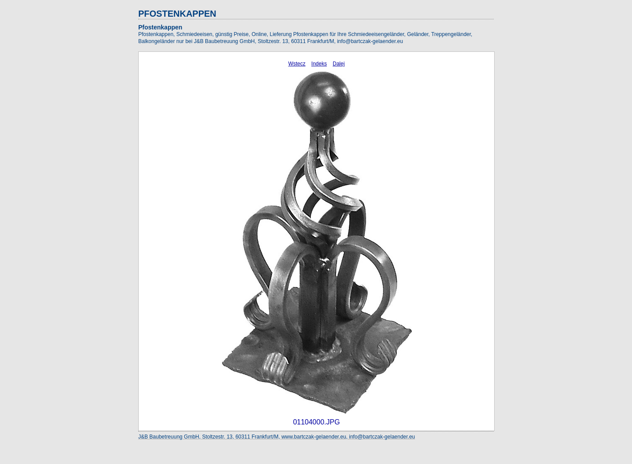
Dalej (339, 64)
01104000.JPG (316, 422)
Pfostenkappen (160, 27)
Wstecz (296, 64)
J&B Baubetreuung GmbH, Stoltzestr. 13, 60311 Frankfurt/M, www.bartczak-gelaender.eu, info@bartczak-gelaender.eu (276, 437)
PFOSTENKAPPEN (177, 13)
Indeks (319, 64)
